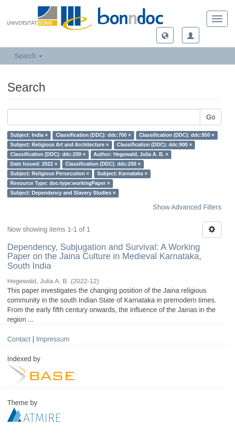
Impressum (52, 339)
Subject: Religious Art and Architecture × (59, 145)
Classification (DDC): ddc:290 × (103, 164)
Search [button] (28, 56)
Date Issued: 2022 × (33, 164)
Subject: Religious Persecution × (49, 174)
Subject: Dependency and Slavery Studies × (63, 193)
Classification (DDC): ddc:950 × (176, 135)
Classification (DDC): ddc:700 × (93, 135)
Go (210, 117)
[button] (165, 35)
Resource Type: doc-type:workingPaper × (60, 183)
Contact (18, 339)
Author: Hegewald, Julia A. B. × (131, 154)
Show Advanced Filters (187, 207)
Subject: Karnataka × (122, 174)
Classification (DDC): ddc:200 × (47, 154)
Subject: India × (29, 135)
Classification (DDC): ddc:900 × (154, 145)
